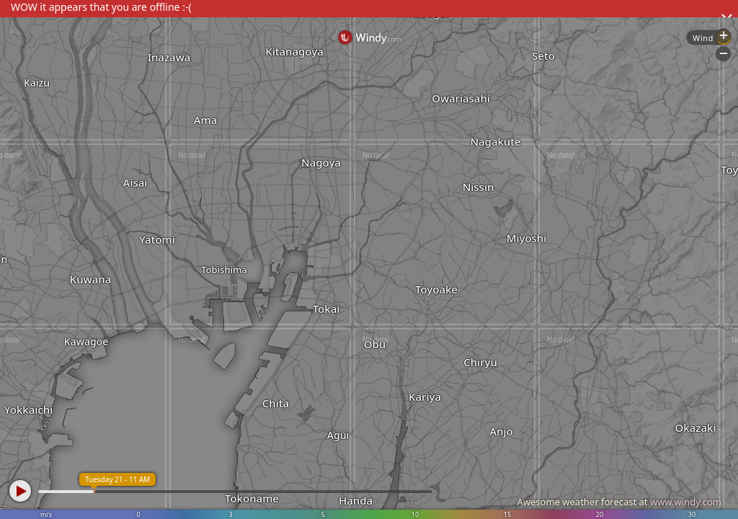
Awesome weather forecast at (619, 501)
